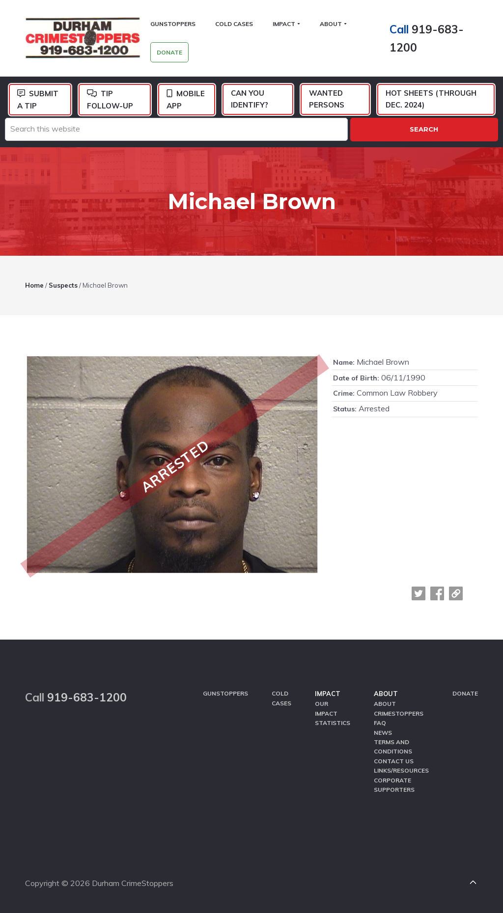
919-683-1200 (87, 697)
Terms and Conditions (393, 746)
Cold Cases (281, 698)
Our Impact (326, 708)
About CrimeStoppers (398, 708)
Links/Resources (401, 770)
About (386, 694)
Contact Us (394, 761)
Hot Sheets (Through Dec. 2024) (431, 98)
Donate (465, 693)
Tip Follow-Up (110, 99)
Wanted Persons (326, 98)
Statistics (332, 722)
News (383, 732)
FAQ (380, 722)
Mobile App (186, 99)
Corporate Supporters (394, 785)
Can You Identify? (249, 98)
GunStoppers (225, 693)
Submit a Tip (37, 99)
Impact (327, 694)
